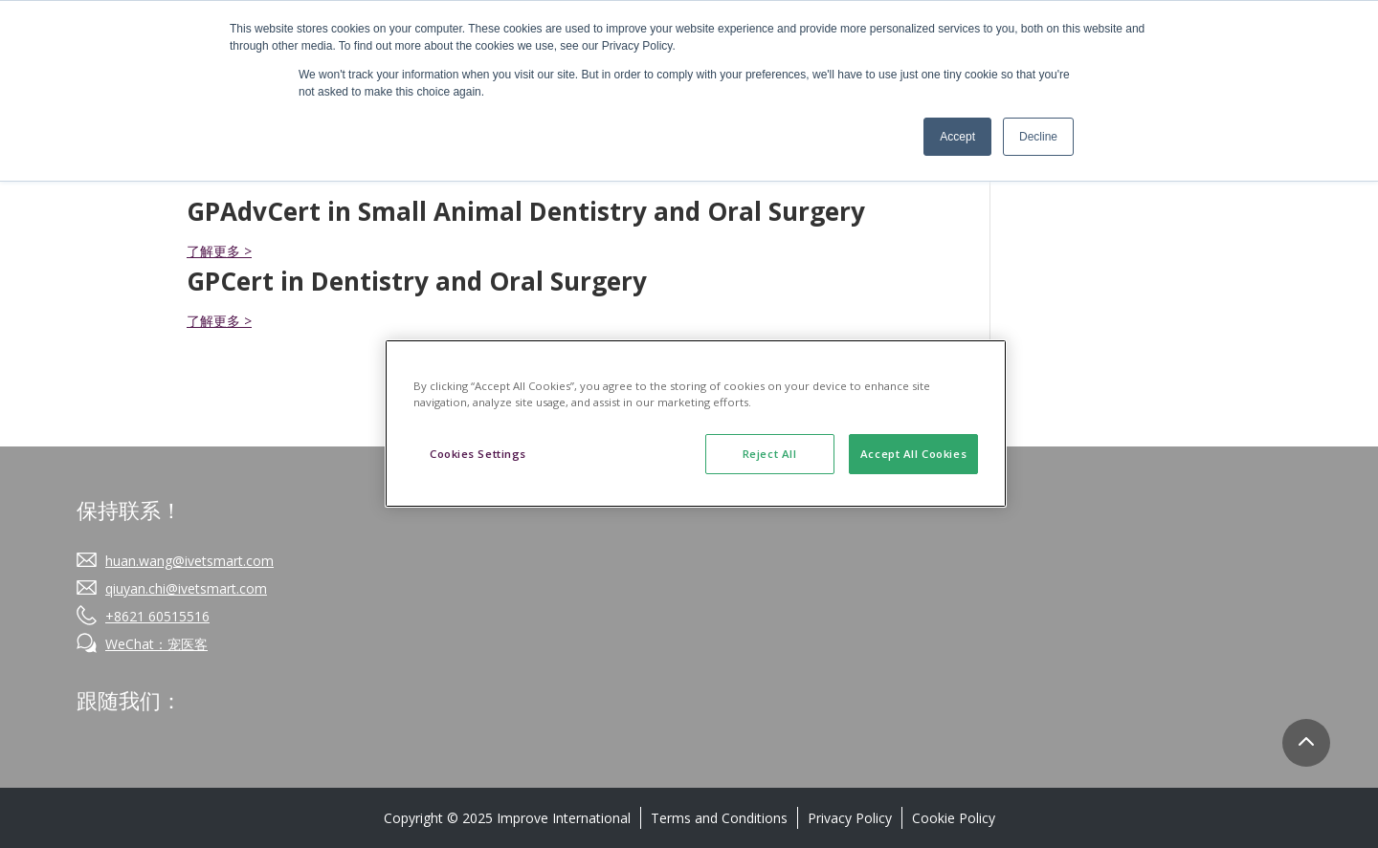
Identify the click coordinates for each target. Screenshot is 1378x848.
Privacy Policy (850, 818)
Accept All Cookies (913, 453)
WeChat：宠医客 (156, 644)
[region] (696, 423)
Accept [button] (957, 136)
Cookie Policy (953, 818)
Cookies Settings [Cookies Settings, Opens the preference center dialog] (478, 453)
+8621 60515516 (157, 616)
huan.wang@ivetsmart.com (189, 561)
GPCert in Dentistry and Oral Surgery (417, 281)
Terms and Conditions (719, 818)
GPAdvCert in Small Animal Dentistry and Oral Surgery (526, 211)
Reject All (770, 453)
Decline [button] (1038, 136)
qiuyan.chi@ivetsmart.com (186, 588)
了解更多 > (219, 251)
